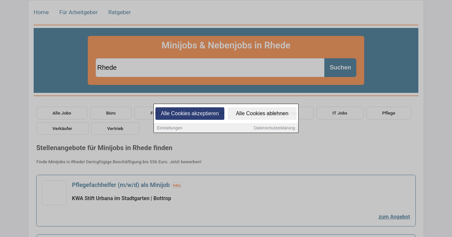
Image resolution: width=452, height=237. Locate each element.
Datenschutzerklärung (274, 128)
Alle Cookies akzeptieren (190, 114)
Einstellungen (169, 128)
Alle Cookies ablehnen (262, 114)
